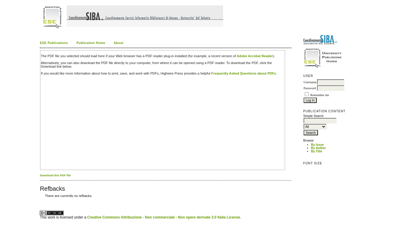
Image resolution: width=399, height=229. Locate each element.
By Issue (317, 144)
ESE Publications (54, 43)
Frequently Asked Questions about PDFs (243, 73)
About (119, 43)
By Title (316, 151)
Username (310, 82)
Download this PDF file (55, 175)
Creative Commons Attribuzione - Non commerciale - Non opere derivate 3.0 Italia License (163, 217)
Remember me (319, 95)
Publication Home (91, 43)
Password (310, 88)
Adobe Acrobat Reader (255, 56)
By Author (318, 148)
